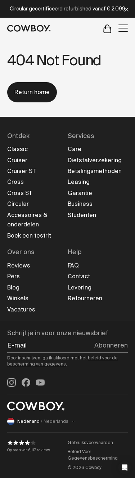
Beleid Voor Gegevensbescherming (93, 455)
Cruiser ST (21, 171)
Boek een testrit (29, 235)
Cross (15, 182)
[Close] (126, 9)
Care (74, 149)
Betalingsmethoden (95, 171)
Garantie (80, 193)
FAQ (73, 265)
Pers (13, 276)
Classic (17, 149)
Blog (13, 287)
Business (80, 204)
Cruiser (17, 160)
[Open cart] (107, 28)
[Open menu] (123, 28)
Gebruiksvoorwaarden (90, 443)
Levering (79, 287)
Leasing (79, 182)
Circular (18, 204)
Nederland (41, 421)
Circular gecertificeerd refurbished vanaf (67, 8)
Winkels (17, 298)
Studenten (82, 215)
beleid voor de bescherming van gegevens (62, 361)
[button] (124, 467)
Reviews (18, 265)
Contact (79, 276)
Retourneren (85, 298)
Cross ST (19, 193)
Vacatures (21, 309)
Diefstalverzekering (95, 160)
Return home (32, 92)
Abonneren (111, 345)
